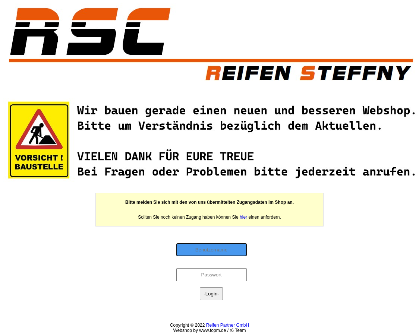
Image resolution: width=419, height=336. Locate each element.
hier (243, 217)
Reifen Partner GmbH (227, 325)
